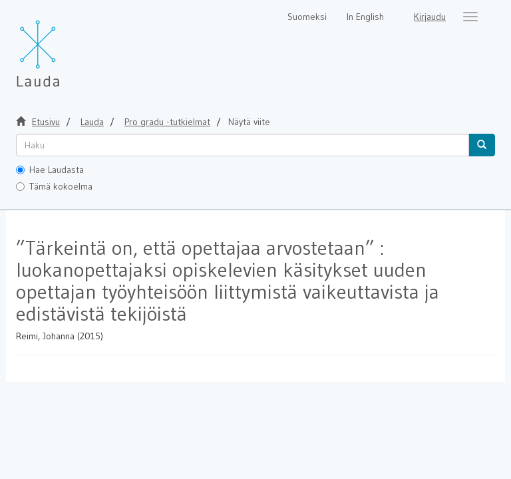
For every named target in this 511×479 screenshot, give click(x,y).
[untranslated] (242, 145)
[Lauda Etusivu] (66, 46)
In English (365, 17)
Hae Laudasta (50, 170)
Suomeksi (307, 17)
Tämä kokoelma (54, 186)
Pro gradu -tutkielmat (167, 122)
